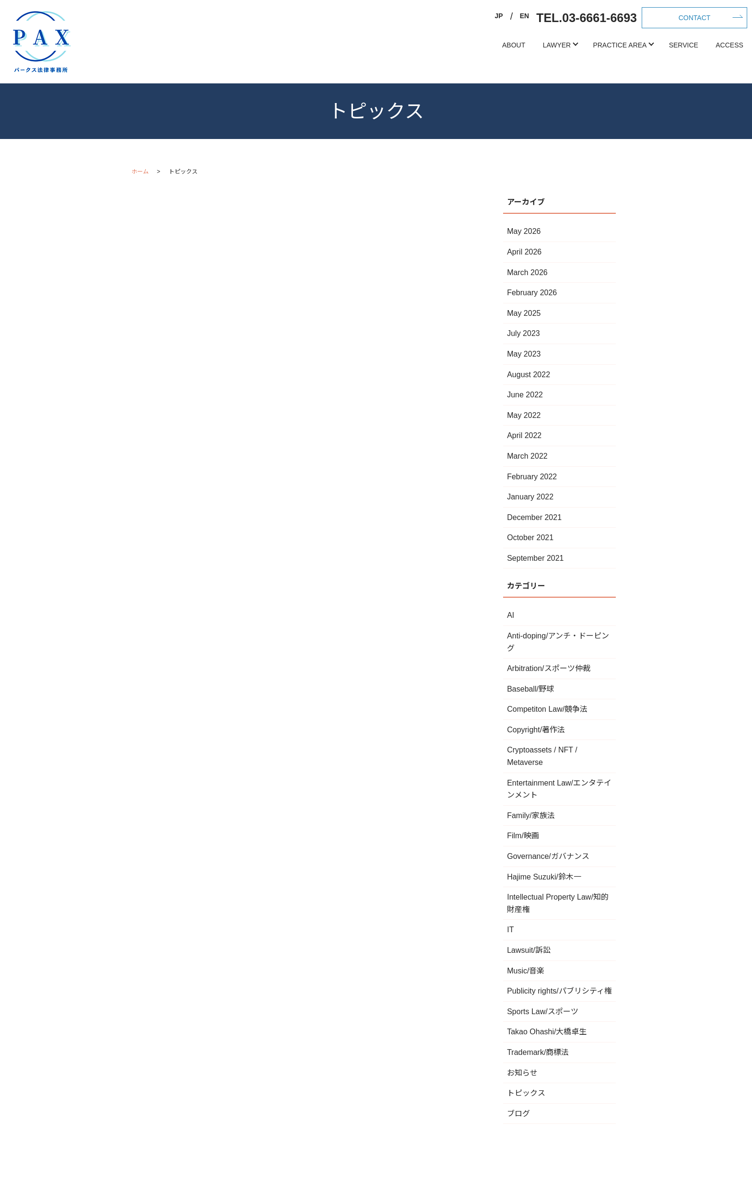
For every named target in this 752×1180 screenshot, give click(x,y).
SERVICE (683, 45)
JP (499, 16)
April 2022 (524, 435)
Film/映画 (523, 836)
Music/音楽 (525, 971)
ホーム (140, 171)
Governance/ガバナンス (548, 856)
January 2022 (530, 497)
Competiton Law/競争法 (547, 709)
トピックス (526, 1093)
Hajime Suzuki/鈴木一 (544, 877)
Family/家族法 (531, 815)
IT (510, 929)
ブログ (518, 1114)
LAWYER (557, 45)
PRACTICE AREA (619, 45)
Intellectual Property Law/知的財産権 (558, 903)
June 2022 (525, 395)
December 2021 (534, 517)
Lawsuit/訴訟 (529, 950)
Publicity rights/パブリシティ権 (559, 991)
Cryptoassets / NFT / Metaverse (542, 756)
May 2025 (523, 313)
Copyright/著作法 (536, 730)
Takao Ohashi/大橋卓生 (547, 1032)
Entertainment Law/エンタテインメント (559, 789)
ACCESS (729, 45)
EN (524, 16)
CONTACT (695, 18)
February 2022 (532, 477)
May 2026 (523, 231)
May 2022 (523, 415)
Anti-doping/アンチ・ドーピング (558, 642)
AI (510, 615)
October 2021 (530, 537)
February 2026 (532, 293)
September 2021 (535, 558)
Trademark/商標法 (538, 1052)
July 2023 (523, 333)
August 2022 (528, 374)
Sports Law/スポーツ (542, 1011)
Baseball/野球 (530, 689)
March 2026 (527, 272)
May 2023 (523, 354)
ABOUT (513, 45)
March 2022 (527, 456)
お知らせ (522, 1073)
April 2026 (524, 252)
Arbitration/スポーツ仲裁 (548, 668)
